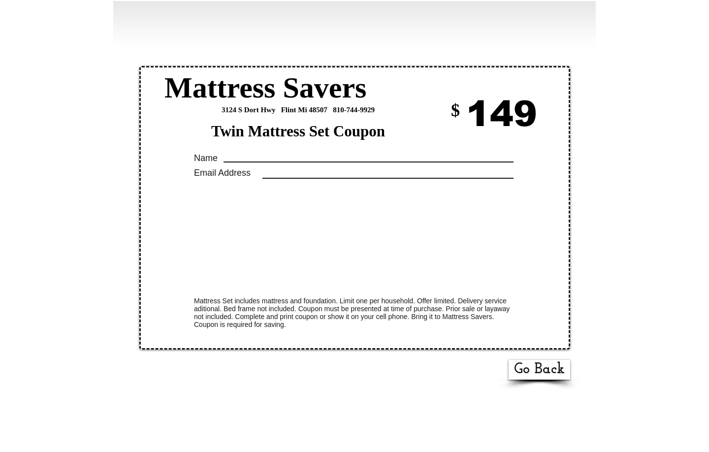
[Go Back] (539, 370)
